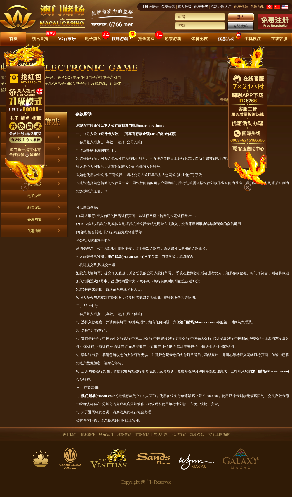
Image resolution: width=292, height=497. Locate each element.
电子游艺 (93, 39)
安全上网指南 (219, 434)
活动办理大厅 (221, 7)
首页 (13, 39)
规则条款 (197, 434)
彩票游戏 (173, 39)
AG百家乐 (66, 39)
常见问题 (161, 434)
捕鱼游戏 (146, 39)
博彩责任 (88, 434)
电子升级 (201, 7)
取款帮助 (124, 434)
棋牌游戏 (120, 39)
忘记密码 (241, 26)
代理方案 (179, 434)
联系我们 (106, 434)
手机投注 (252, 39)
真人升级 (185, 7)
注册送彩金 (150, 7)
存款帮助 (142, 434)
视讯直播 (40, 39)
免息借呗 (168, 7)
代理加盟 (258, 7)
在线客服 (279, 39)
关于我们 (69, 434)
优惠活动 (226, 39)
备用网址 (34, 219)
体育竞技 (199, 39)
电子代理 (241, 7)
